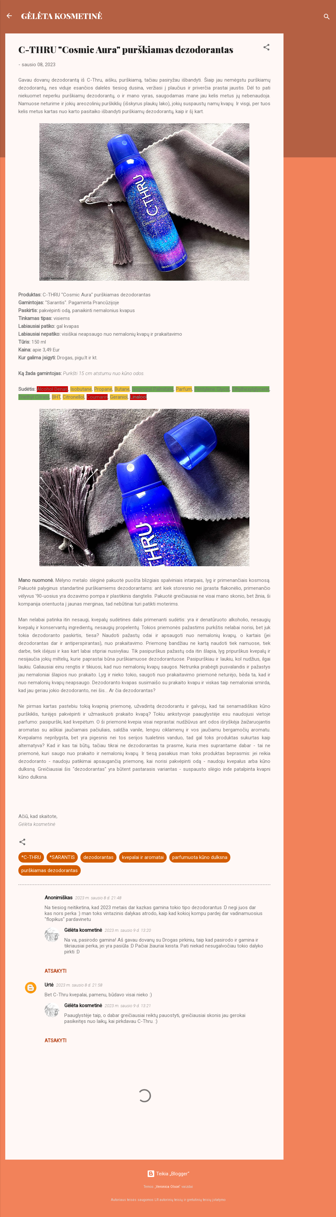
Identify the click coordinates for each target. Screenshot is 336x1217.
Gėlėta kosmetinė (83, 930)
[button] (266, 48)
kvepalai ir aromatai (143, 857)
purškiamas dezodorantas (49, 870)
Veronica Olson (167, 1187)
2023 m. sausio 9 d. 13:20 (128, 930)
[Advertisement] (310, 131)
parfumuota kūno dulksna (199, 857)
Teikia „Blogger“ (168, 1174)
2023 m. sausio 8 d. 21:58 (79, 985)
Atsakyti (55, 971)
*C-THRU (31, 857)
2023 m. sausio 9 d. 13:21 (128, 1005)
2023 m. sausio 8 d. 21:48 (98, 897)
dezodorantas (98, 857)
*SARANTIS (62, 857)
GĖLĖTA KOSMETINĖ (61, 15)
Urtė (49, 985)
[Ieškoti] (327, 18)
